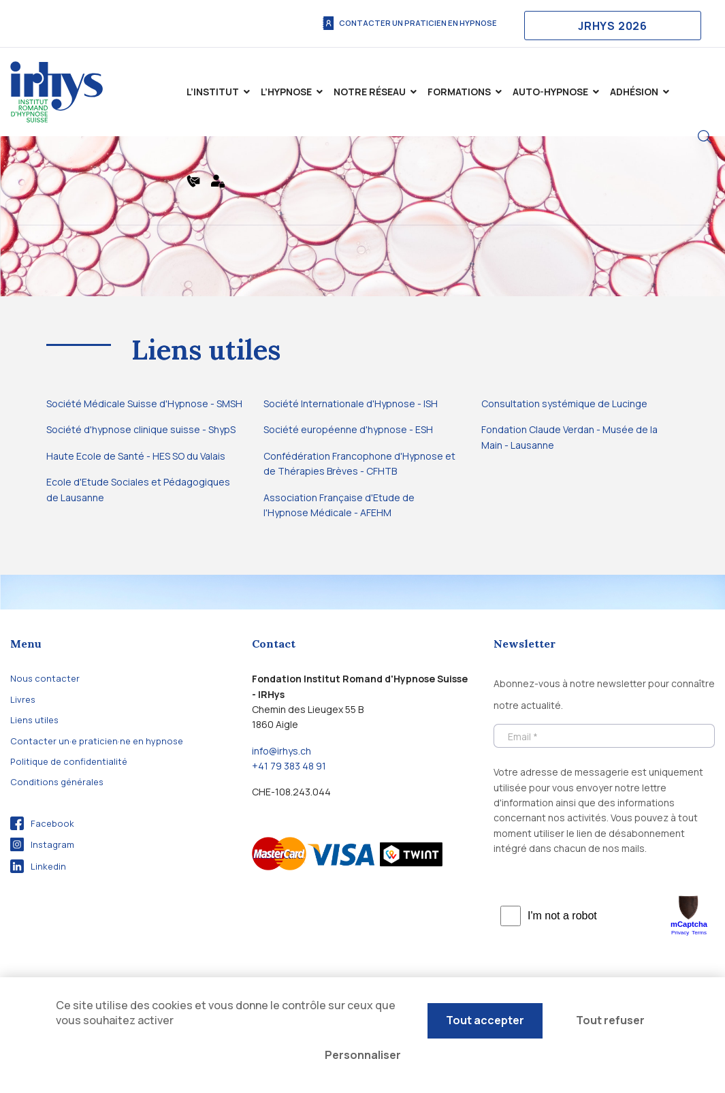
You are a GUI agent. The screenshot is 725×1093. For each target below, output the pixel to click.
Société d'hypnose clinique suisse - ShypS (141, 429)
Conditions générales (56, 782)
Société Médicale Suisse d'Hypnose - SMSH (144, 403)
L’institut (213, 91)
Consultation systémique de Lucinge (564, 403)
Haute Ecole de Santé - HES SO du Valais (135, 455)
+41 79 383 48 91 (289, 765)
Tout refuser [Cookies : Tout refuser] (610, 1020)
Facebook (42, 823)
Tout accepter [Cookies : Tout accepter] (485, 1020)
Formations (459, 91)
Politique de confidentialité (68, 761)
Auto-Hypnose (550, 91)
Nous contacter (45, 678)
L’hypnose (286, 91)
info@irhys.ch (281, 750)
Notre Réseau (370, 91)
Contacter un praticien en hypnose (409, 23)
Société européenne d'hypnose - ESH (348, 429)
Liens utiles (34, 720)
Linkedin (38, 866)
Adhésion (634, 91)
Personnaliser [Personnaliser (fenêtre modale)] (363, 1054)
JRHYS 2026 (612, 25)
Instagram (42, 844)
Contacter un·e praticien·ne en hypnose (96, 741)
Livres (22, 699)
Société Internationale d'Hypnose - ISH (350, 403)
